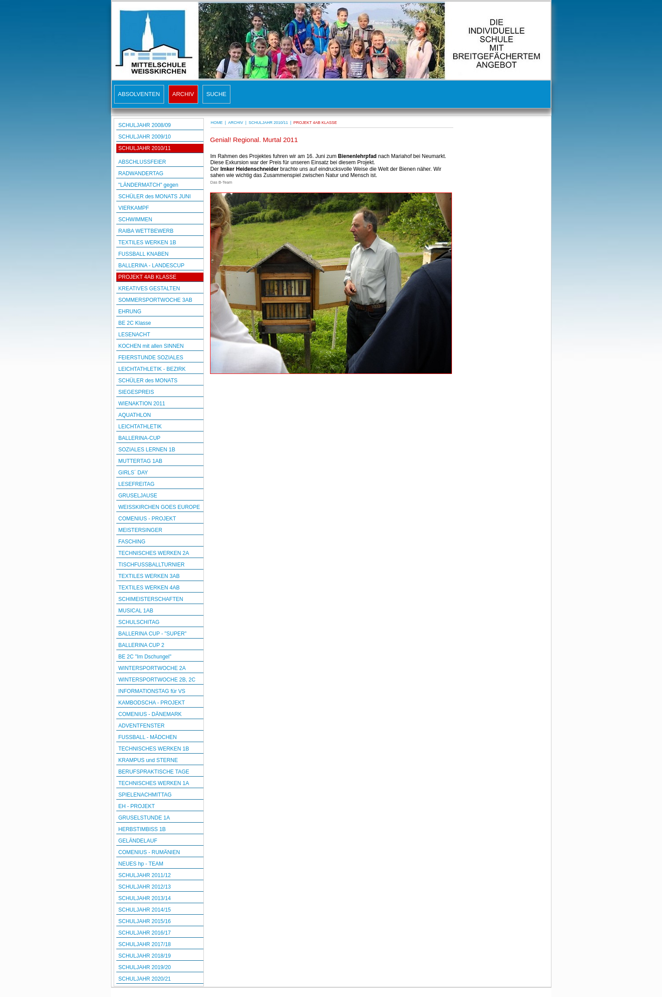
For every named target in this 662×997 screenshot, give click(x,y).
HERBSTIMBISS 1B (142, 829)
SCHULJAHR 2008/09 (145, 125)
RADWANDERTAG (141, 173)
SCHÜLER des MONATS (148, 380)
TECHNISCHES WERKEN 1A (154, 783)
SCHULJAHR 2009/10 (145, 137)
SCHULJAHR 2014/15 (145, 910)
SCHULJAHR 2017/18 (145, 944)
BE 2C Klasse (135, 323)
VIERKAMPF (134, 208)
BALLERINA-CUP (140, 438)
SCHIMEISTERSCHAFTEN (151, 599)
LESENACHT (134, 334)
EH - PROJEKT (137, 806)
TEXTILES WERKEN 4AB (149, 588)
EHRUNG (130, 311)
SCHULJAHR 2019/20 (145, 967)
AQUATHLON (135, 415)
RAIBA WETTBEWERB (146, 231)
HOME (217, 122)
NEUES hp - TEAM (141, 864)
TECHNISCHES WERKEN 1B (154, 749)
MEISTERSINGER (140, 530)
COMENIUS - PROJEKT (147, 519)
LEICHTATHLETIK (140, 426)
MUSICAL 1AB (136, 611)
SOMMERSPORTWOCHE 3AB (155, 300)
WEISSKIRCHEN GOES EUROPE (159, 507)
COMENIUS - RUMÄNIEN (149, 852)
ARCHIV (183, 94)
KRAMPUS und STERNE (148, 760)
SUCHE (216, 94)
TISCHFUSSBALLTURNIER (152, 565)
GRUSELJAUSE (138, 496)
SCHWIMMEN (136, 219)
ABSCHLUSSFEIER (142, 162)
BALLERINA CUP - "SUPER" (153, 634)
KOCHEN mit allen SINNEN (151, 346)
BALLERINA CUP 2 (142, 645)
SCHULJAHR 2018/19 (145, 956)
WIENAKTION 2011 (142, 403)
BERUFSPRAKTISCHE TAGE (154, 772)
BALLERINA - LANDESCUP (151, 265)
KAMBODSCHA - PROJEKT (152, 703)
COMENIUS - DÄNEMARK (150, 714)
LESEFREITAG (137, 484)
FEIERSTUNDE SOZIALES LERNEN (151, 358)
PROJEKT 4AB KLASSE (147, 277)
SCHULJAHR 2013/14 (145, 898)
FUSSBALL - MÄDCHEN (148, 737)
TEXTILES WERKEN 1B (147, 242)
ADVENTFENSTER (142, 726)
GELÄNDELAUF (138, 841)
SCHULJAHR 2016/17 (145, 933)
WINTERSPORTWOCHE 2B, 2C (157, 680)
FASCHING (132, 542)
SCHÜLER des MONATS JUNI (155, 196)
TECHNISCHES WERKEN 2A (154, 553)
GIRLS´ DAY (133, 473)
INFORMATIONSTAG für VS (152, 691)
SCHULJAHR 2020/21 (145, 979)
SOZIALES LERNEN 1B (147, 450)
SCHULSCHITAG (139, 622)
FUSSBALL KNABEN (144, 254)
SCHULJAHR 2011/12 (145, 875)
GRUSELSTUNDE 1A (144, 818)
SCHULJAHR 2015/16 (145, 921)
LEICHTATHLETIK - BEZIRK (152, 369)
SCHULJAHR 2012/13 (145, 887)
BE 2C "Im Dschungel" (145, 657)
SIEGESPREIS (136, 392)
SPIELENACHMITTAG (145, 795)
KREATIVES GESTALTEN (149, 288)
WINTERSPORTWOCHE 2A (152, 668)
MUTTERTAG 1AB (141, 461)
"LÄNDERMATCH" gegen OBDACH (149, 185)
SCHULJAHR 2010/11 (145, 148)
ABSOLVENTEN (139, 94)
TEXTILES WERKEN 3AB (149, 576)
